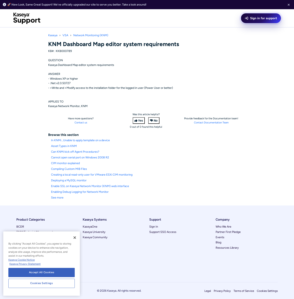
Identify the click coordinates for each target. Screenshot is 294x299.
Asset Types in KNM (64, 146)
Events (220, 237)
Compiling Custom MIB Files (69, 169)
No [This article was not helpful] (156, 120)
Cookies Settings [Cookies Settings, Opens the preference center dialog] (41, 283)
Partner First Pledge (228, 232)
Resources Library (227, 247)
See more (57, 197)
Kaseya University (94, 232)
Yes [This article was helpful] (140, 120)
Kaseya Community (95, 237)
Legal (207, 290)
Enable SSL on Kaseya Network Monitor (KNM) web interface (90, 186)
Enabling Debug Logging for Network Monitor (80, 192)
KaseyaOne (90, 226)
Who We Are (223, 226)
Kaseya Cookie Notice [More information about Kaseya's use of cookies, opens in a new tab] (21, 259)
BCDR (20, 226)
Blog (218, 242)
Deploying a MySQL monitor (69, 180)
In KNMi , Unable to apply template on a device (80, 140)
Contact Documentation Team (211, 122)
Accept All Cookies (41, 272)
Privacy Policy (222, 290)
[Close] (74, 237)
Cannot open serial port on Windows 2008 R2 (80, 157)
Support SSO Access (162, 232)
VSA (65, 35)
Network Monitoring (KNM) (90, 35)
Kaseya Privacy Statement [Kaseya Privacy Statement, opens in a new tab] (25, 263)
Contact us (81, 122)
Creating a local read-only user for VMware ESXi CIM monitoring (92, 174)
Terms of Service (244, 290)
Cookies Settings (267, 290)
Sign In (153, 226)
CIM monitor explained (65, 163)
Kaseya (52, 35)
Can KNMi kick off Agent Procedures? (75, 151)
